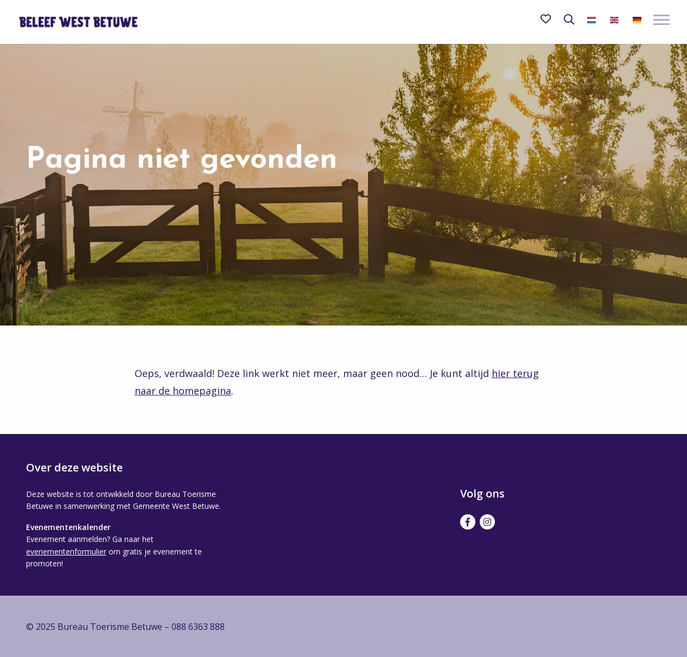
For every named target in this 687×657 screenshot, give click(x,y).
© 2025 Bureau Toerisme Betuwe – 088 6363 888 (125, 626)
